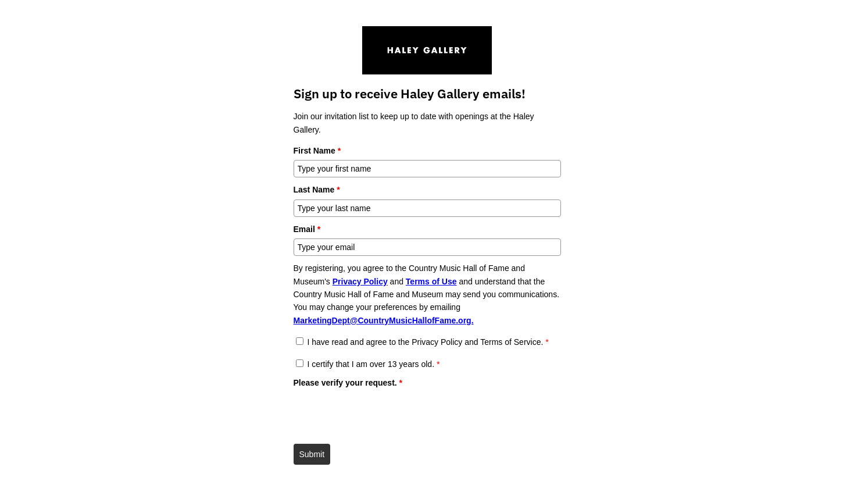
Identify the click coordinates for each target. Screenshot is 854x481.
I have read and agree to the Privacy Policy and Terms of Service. (427, 342)
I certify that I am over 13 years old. (373, 364)
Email (307, 229)
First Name (317, 150)
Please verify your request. (348, 382)
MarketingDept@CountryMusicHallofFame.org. (384, 320)
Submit (312, 454)
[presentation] (382, 415)
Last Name (317, 189)
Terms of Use (431, 281)
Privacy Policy (360, 281)
